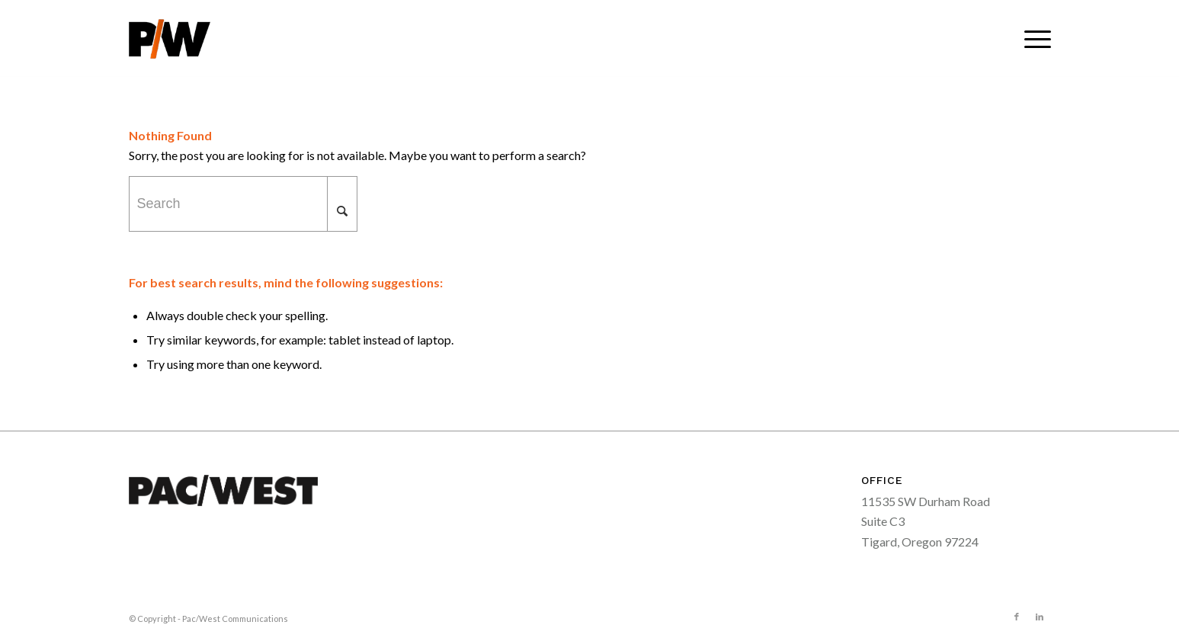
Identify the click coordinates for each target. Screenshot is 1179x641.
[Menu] (1032, 39)
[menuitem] (1032, 39)
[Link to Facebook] (1016, 616)
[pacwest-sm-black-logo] (169, 39)
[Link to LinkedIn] (1039, 616)
